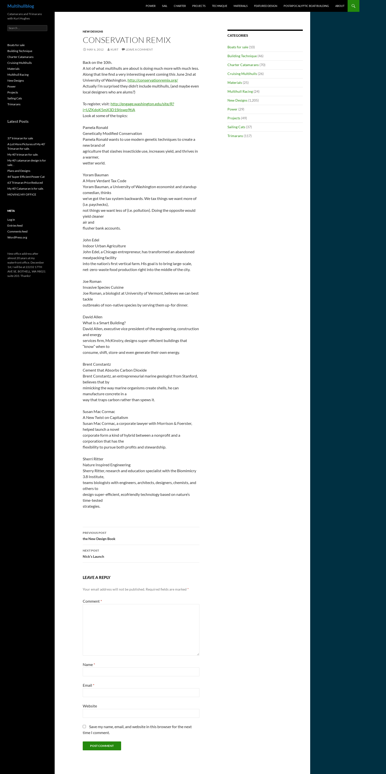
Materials (241, 5)
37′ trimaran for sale (20, 138)
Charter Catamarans (243, 65)
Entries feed (15, 225)
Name (89, 664)
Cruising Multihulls (242, 74)
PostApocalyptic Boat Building (306, 5)
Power (151, 5)
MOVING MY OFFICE (21, 194)
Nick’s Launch (141, 553)
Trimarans (235, 136)
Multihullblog (20, 6)
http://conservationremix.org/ (153, 80)
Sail (164, 5)
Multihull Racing (240, 91)
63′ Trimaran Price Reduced (25, 182)
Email (88, 685)
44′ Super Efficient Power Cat (26, 177)
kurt (114, 49)
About (339, 5)
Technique (219, 5)
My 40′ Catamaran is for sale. (25, 188)
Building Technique (242, 56)
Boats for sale (237, 47)
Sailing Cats (236, 127)
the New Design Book (141, 535)
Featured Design (265, 5)
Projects (199, 5)
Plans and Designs (18, 171)
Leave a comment (139, 49)
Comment (92, 601)
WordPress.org (17, 237)
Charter (180, 5)
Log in (11, 219)
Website (90, 705)
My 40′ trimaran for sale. (22, 154)
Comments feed (17, 231)
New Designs (93, 31)
